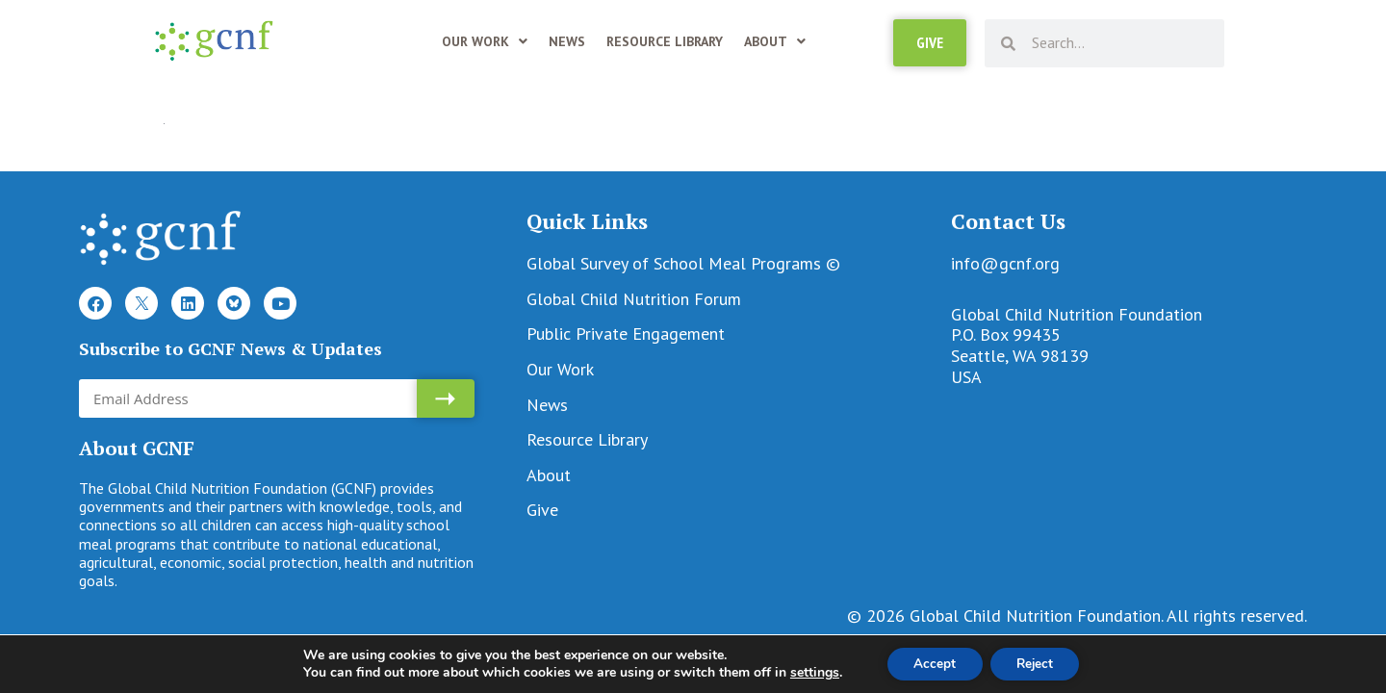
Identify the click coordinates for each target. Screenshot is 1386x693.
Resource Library (664, 41)
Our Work (484, 41)
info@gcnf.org (1005, 263)
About (775, 41)
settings (808, 671)
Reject (1037, 663)
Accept (932, 663)
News (567, 41)
